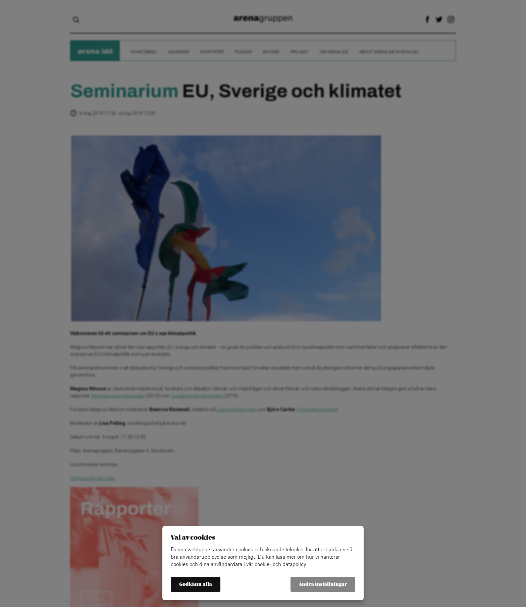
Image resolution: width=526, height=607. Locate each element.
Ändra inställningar (323, 584)
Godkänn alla (195, 584)
